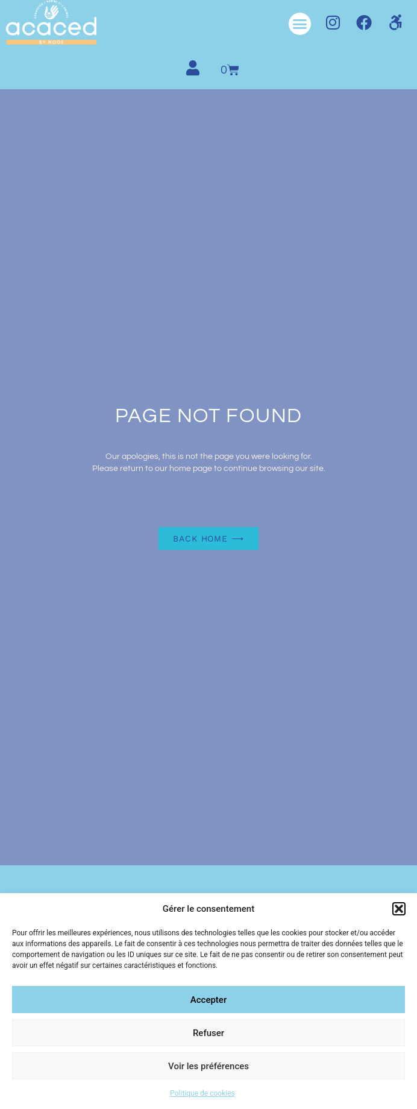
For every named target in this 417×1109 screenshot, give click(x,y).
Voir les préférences (208, 1066)
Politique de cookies (202, 1093)
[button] (399, 909)
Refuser (208, 1033)
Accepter (208, 999)
